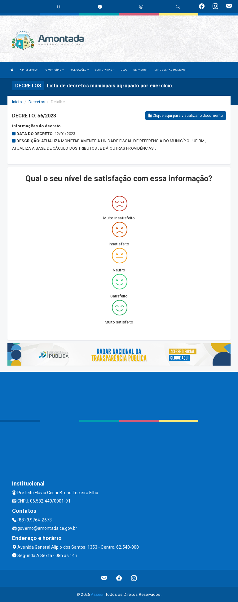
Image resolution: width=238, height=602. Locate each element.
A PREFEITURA (29, 69)
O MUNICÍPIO (55, 69)
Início (17, 101)
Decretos (37, 101)
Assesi (97, 594)
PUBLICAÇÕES (79, 69)
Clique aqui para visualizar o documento (185, 115)
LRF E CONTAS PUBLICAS (170, 69)
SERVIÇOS (140, 69)
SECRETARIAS (104, 69)
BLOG (124, 69)
